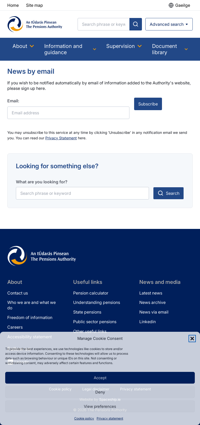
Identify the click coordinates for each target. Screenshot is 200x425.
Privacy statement (110, 418)
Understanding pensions (96, 302)
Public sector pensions (94, 321)
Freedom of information (29, 317)
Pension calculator (90, 293)
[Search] (104, 24)
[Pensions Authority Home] (35, 24)
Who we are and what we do (31, 305)
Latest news (150, 293)
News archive (152, 302)
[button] (192, 338)
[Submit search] (135, 24)
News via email (153, 312)
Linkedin (147, 321)
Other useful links (90, 331)
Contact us (17, 293)
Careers (15, 327)
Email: (13, 100)
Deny (100, 392)
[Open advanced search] (169, 24)
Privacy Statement (61, 138)
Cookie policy (84, 418)
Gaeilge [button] (182, 5)
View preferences (100, 406)
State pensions (87, 312)
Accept (100, 377)
